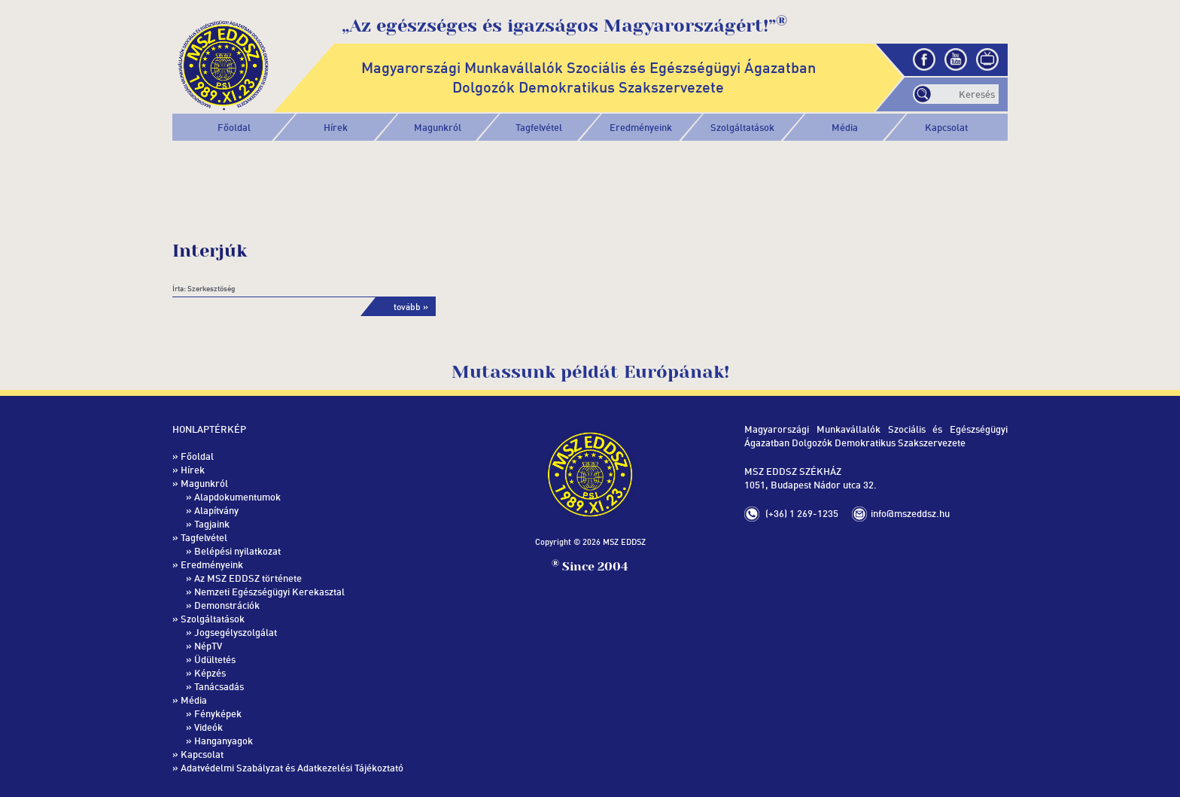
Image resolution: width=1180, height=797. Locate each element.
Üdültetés (215, 659)
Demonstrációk (227, 605)
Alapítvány (216, 510)
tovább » (411, 306)
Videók (208, 727)
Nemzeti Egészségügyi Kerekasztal (269, 592)
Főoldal (234, 127)
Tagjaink (212, 524)
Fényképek (218, 713)
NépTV (208, 646)
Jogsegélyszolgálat (235, 632)
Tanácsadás (219, 686)
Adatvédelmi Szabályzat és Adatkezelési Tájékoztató (292, 768)
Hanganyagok (223, 741)
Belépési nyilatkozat (237, 551)
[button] (437, 127)
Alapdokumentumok (237, 497)
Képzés (210, 673)
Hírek (336, 127)
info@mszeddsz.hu (910, 513)
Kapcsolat (946, 127)
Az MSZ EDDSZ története (248, 578)
